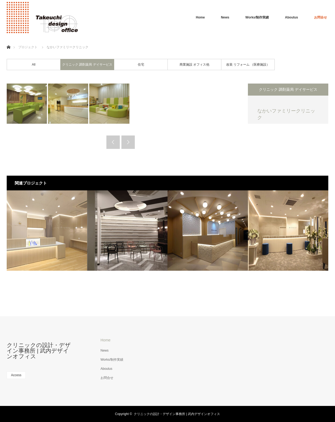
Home (200, 17)
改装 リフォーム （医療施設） (248, 64)
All (33, 64)
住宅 (141, 64)
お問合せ (320, 17)
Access (16, 375)
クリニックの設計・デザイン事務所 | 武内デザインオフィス (39, 350)
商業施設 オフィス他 (194, 64)
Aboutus (291, 17)
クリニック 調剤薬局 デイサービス (87, 64)
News (225, 17)
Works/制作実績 (257, 17)
